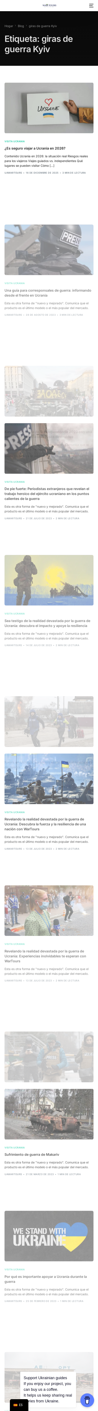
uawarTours (13, 177)
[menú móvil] (90, 5)
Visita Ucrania (15, 146)
